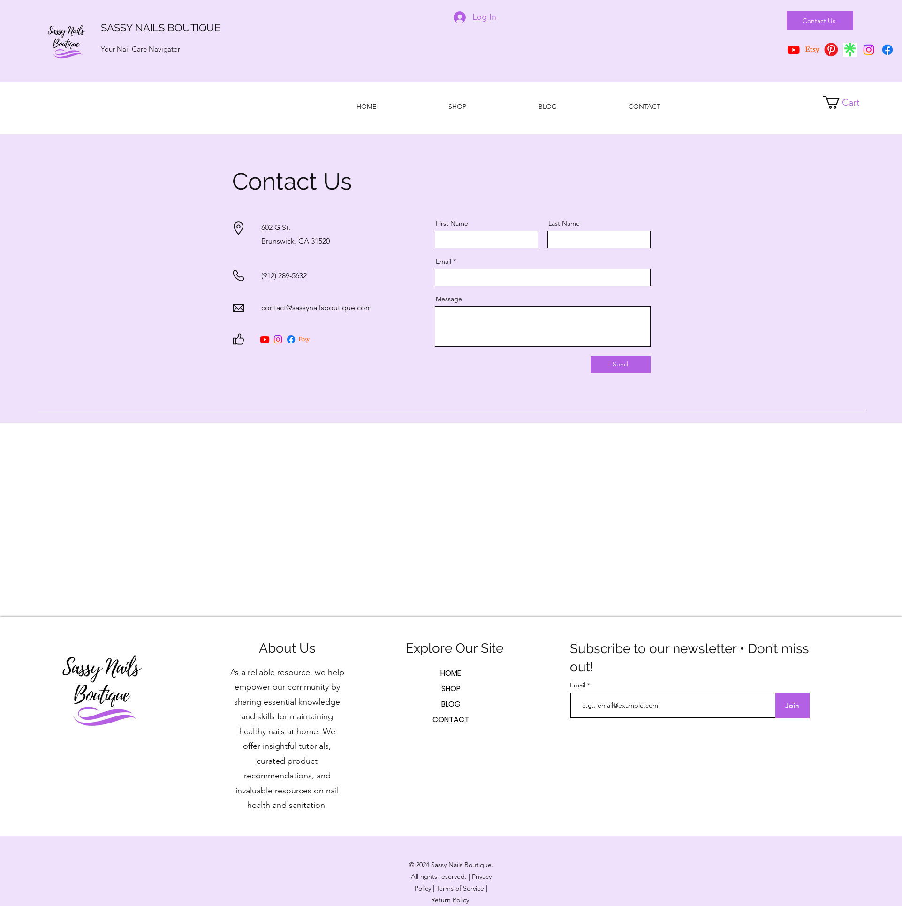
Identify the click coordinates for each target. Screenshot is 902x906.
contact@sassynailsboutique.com (316, 307)
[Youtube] (264, 339)
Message (449, 299)
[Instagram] (869, 50)
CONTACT (450, 719)
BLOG (451, 704)
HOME (450, 673)
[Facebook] (887, 50)
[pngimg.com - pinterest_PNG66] (831, 50)
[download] (850, 50)
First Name (452, 223)
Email (443, 261)
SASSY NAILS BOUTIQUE (160, 28)
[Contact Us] (820, 20)
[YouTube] (794, 50)
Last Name (564, 223)
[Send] (621, 364)
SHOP (451, 688)
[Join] (792, 705)
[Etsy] (812, 50)
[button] (848, 102)
